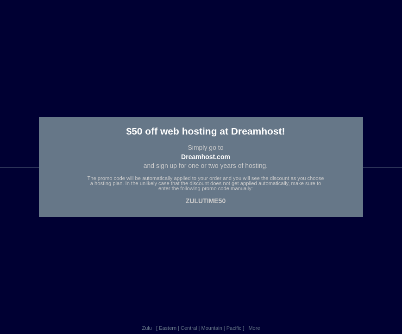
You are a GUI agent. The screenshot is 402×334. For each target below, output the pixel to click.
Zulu (146, 328)
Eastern (167, 328)
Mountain (211, 328)
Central (189, 328)
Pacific (233, 328)
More (254, 328)
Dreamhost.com (205, 157)
